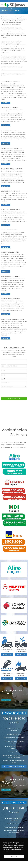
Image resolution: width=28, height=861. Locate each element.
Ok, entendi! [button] (14, 856)
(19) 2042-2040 (14, 718)
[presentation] (12, 392)
